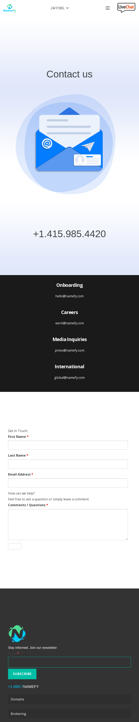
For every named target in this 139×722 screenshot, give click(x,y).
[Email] (69, 662)
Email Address (20, 474)
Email (13, 654)
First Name (18, 436)
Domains (17, 699)
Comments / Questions (28, 505)
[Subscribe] (22, 674)
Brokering (18, 714)
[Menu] (107, 8)
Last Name (18, 455)
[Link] (9, 8)
